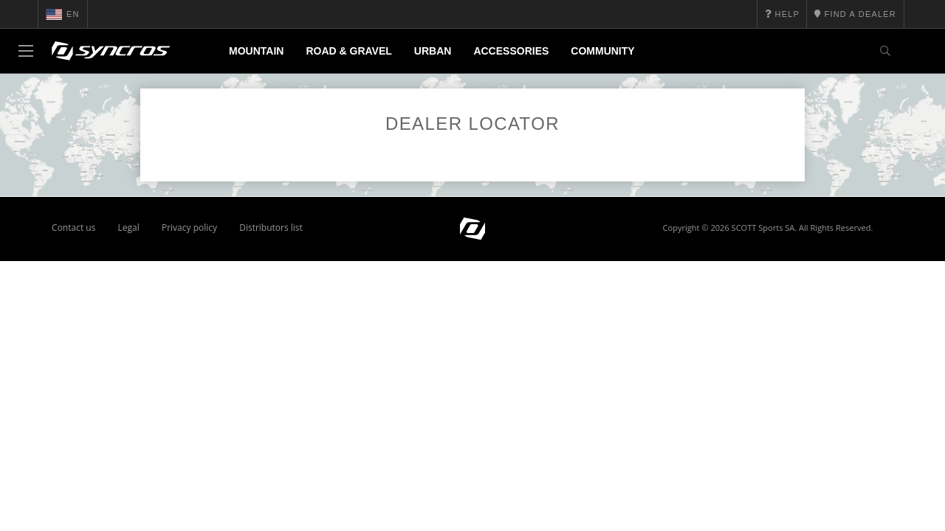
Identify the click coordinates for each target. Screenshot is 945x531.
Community (602, 51)
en (63, 14)
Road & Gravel (348, 51)
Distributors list (271, 227)
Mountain (256, 51)
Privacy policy (189, 227)
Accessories (511, 51)
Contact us (73, 227)
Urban (433, 51)
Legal (129, 227)
